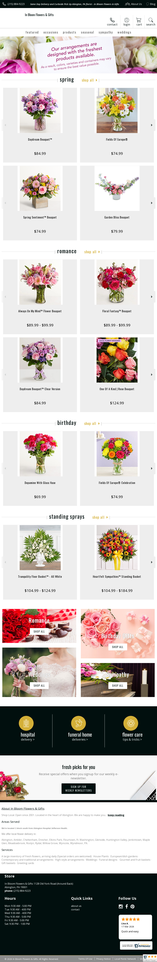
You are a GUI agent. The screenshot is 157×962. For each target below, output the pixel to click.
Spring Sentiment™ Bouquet (40, 217)
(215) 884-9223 (16, 4)
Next (152, 125)
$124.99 (117, 402)
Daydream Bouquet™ (40, 139)
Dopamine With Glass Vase (40, 483)
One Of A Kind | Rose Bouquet (117, 389)
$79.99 (117, 231)
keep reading (116, 815)
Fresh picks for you (78, 771)
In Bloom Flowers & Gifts (39, 14)
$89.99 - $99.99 (40, 325)
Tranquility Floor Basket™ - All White (40, 576)
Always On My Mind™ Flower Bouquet (40, 311)
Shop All (88, 80)
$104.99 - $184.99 (117, 590)
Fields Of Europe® (117, 139)
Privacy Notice (103, 958)
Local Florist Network (125, 958)
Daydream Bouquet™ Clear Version (40, 389)
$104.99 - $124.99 (40, 590)
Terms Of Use (85, 958)
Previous (5, 125)
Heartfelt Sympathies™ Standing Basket (117, 576)
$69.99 (40, 496)
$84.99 (40, 153)
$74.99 (117, 153)
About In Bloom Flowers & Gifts (23, 808)
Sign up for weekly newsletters (78, 788)
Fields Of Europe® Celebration (117, 483)
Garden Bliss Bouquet (117, 217)
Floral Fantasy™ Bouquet (117, 311)
